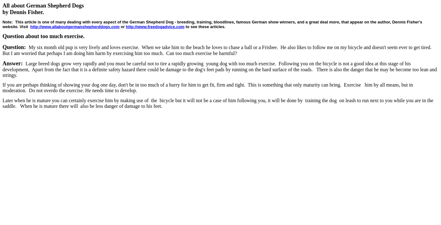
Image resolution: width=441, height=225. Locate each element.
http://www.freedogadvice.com (155, 26)
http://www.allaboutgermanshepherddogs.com (74, 26)
